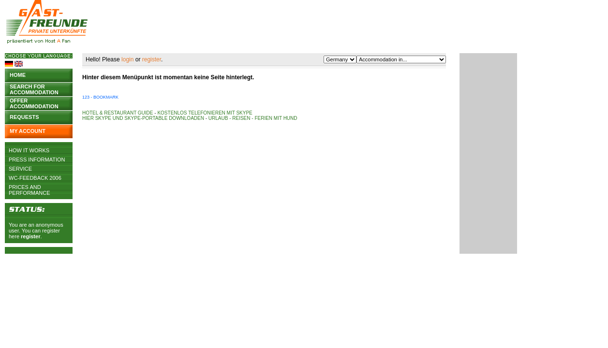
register (30, 236)
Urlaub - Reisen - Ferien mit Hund (252, 118)
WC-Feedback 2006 (35, 178)
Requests (24, 117)
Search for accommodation (34, 89)
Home (18, 75)
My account (27, 131)
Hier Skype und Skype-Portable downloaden (143, 118)
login (127, 59)
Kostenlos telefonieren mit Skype (204, 113)
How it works (29, 150)
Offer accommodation (34, 103)
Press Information (37, 159)
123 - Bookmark (100, 97)
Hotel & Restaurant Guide (117, 113)
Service (20, 169)
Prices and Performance (29, 187)
